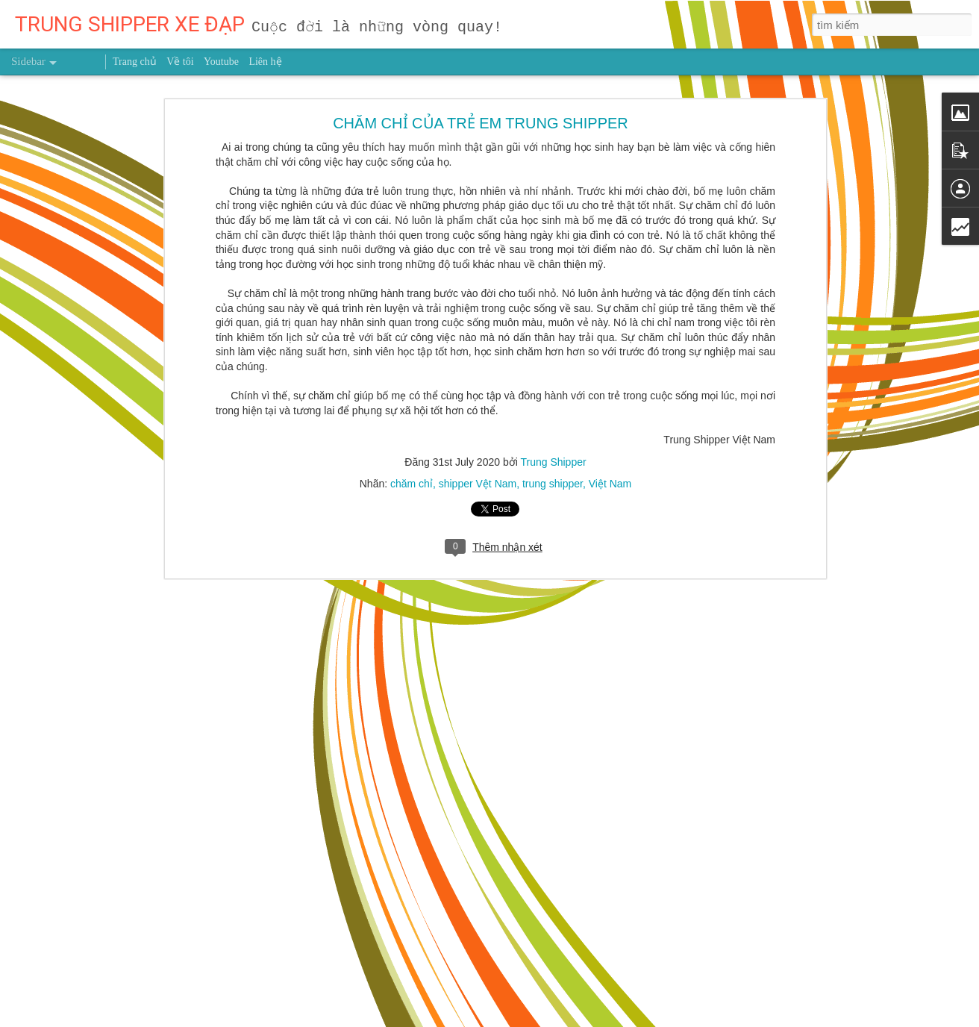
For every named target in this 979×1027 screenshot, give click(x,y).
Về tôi (179, 61)
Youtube (221, 61)
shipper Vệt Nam (477, 417)
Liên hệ (264, 61)
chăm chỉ (411, 417)
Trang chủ (135, 61)
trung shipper (552, 417)
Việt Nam (610, 417)
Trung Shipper (553, 396)
